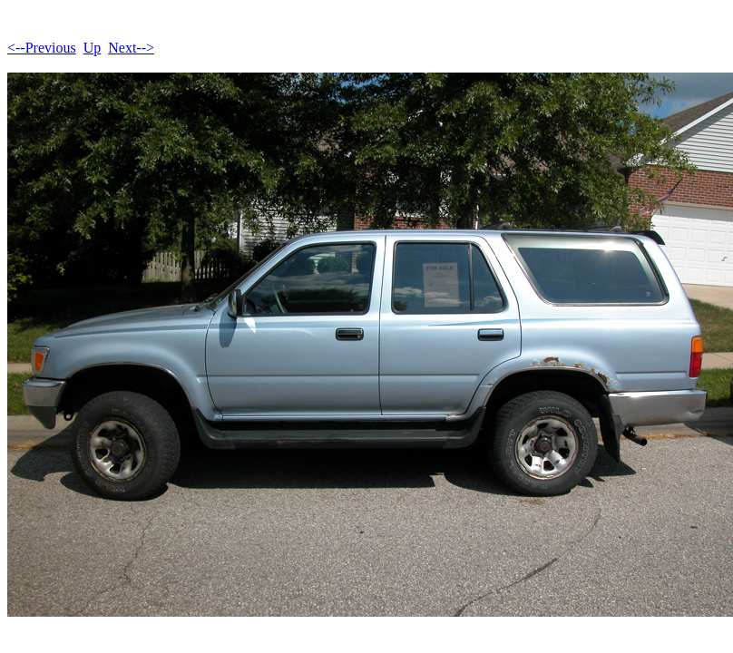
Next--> (131, 47)
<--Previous (41, 47)
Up (92, 47)
